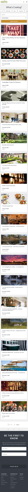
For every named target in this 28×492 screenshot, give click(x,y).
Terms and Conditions (12, 486)
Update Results (14, 21)
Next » (18, 424)
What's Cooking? (4, 482)
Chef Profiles (8, 11)
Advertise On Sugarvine (13, 476)
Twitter (21, 475)
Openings (21, 11)
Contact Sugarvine (13, 482)
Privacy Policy (13, 484)
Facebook (22, 477)
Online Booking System (13, 479)
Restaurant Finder (4, 475)
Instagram (22, 479)
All (2, 11)
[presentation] (12, 460)
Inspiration (3, 480)
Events (2, 479)
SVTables (3, 484)
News (15, 11)
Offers (2, 477)
